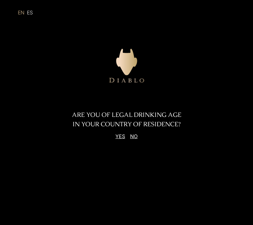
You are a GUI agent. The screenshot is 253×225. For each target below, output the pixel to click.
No (134, 136)
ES (30, 12)
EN (21, 12)
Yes (120, 136)
